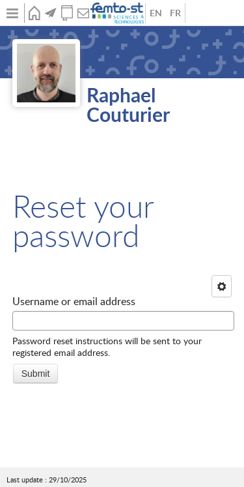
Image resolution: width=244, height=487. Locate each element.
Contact (83, 13)
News (50, 13)
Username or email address (73, 301)
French (175, 13)
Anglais (155, 13)
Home (34, 13)
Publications (67, 13)
